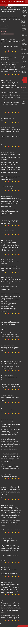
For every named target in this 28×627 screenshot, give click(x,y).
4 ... (25, 80)
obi (1, 196)
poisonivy (3, 230)
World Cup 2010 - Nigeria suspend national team (24, 64)
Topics (8, 5)
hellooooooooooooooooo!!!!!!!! (25, 53)
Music (12, 1)
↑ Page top (20, 626)
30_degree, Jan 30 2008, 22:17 (10, 7)
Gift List (23, 25)
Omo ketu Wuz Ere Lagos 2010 (24, 30)
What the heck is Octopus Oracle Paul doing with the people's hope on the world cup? (24, 45)
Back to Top (2, 623)
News (8, 1)
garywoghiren (4, 57)
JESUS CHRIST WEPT (23, 21)
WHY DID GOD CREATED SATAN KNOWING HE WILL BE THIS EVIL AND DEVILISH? (24, 13)
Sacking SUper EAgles (23, 58)
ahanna (2, 319)
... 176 (24, 82)
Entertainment (20, 1)
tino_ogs (3, 600)
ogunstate (3, 118)
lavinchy (2, 505)
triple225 (2, 127)
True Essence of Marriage (24, 36)
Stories (23, 91)
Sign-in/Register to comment (7, 33)
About (24, 626)
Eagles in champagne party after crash (24, 71)
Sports (3, 5)
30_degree (3, 39)
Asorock (3, 1)
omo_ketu (3, 186)
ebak (2, 80)
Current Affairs (23, 100)
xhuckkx (2, 152)
